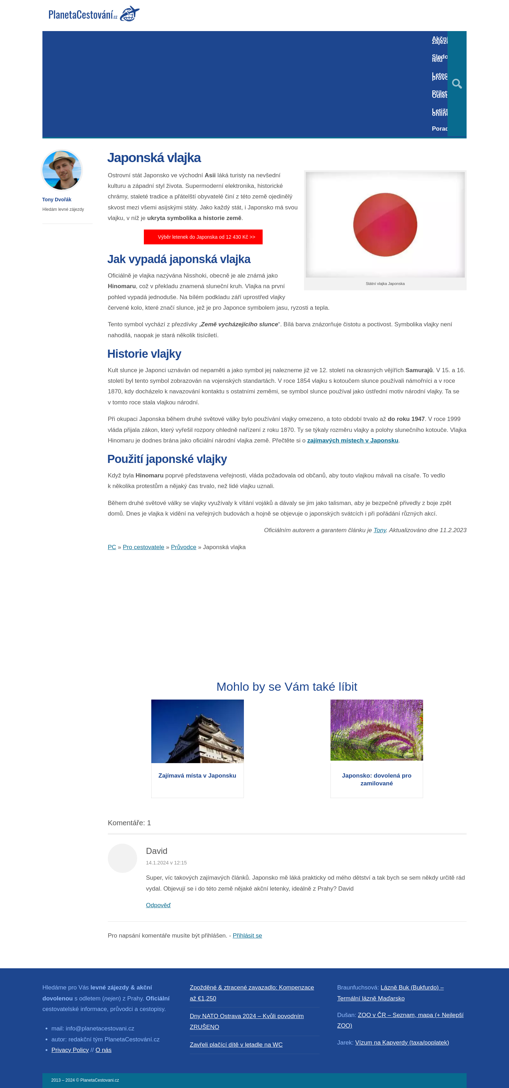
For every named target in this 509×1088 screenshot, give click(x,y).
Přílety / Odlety (443, 94)
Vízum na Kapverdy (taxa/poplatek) (402, 1042)
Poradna (444, 128)
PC (112, 547)
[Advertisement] (234, 84)
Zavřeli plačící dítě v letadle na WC (236, 1044)
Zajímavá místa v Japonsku (197, 775)
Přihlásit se (247, 935)
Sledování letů (446, 58)
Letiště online (441, 112)
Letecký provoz (443, 76)
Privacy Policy (70, 1050)
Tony (380, 530)
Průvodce (184, 547)
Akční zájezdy (442, 40)
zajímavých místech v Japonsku (352, 440)
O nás (103, 1050)
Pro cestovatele (143, 547)
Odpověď (158, 905)
